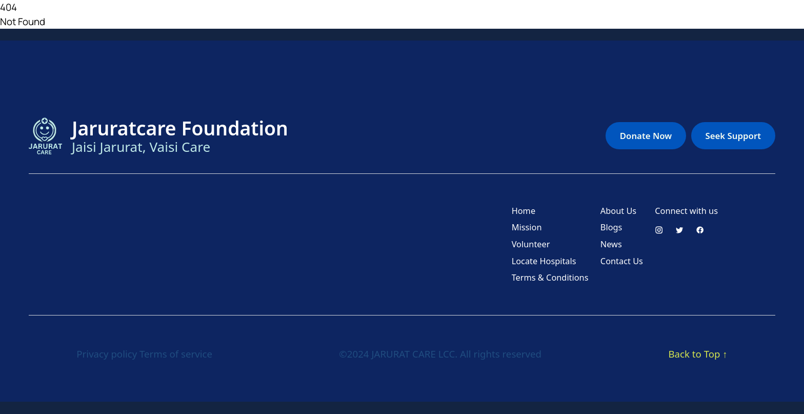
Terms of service (175, 353)
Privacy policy (106, 353)
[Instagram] (659, 230)
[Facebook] (700, 230)
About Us (618, 210)
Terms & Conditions (550, 277)
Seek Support (733, 136)
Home (523, 210)
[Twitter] (679, 230)
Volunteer (531, 244)
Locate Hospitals (544, 261)
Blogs (611, 227)
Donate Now (646, 136)
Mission (527, 227)
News (611, 244)
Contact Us (621, 261)
